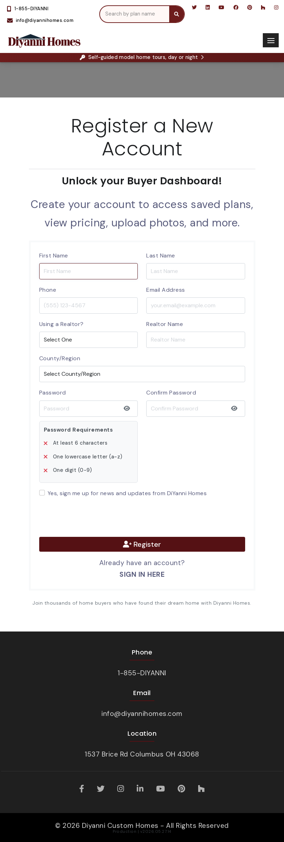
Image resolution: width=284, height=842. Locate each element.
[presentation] (93, 517)
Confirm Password (171, 392)
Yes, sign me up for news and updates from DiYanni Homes (127, 493)
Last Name (160, 255)
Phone (48, 289)
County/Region (60, 358)
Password (52, 392)
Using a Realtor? (61, 324)
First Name (53, 255)
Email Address (165, 289)
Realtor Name (164, 324)
